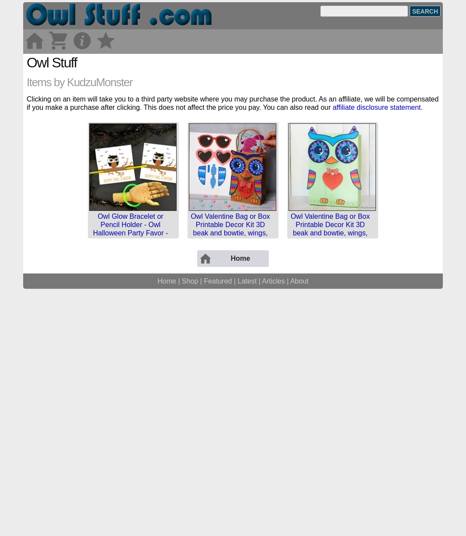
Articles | (276, 526)
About (299, 526)
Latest (247, 526)
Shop (190, 526)
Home (166, 526)
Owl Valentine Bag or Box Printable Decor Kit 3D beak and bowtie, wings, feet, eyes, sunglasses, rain (230, 355)
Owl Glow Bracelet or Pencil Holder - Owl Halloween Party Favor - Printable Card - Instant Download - (130, 355)
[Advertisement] (233, 115)
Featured (218, 526)
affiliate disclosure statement (377, 230)
